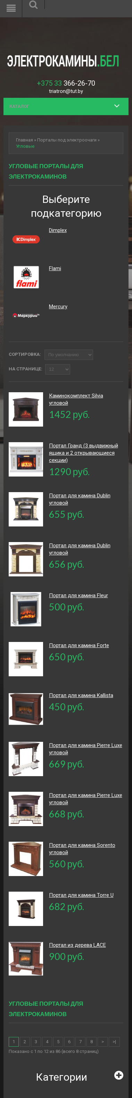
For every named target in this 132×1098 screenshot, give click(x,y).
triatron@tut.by (66, 91)
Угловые (25, 146)
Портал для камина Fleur (78, 595)
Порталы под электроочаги (67, 140)
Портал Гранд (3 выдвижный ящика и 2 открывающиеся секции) (83, 453)
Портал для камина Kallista (81, 695)
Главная (24, 140)
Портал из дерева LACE (77, 945)
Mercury (58, 306)
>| (114, 1041)
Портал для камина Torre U (81, 895)
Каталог (19, 106)
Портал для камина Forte (79, 645)
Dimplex (58, 230)
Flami (55, 268)
